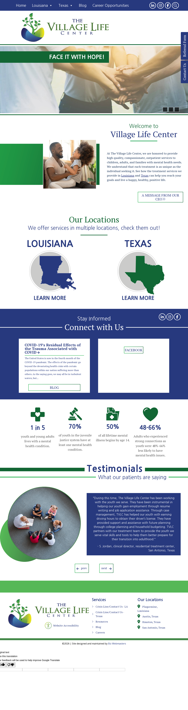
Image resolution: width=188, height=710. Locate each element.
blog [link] (54, 387)
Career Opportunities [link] (110, 5)
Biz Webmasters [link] (117, 643)
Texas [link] (65, 5)
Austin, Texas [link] (150, 616)
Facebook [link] (133, 350)
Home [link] (21, 5)
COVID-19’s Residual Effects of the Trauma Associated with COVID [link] (53, 349)
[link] (153, 5)
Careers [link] (100, 632)
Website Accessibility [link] (66, 625)
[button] (165, 109)
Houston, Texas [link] (151, 622)
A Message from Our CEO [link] (160, 197)
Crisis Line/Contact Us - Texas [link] (110, 614)
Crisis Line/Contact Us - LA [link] (112, 606)
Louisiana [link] (42, 5)
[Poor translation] (10, 664)
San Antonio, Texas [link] (153, 627)
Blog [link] (83, 5)
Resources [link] (102, 621)
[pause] (176, 109)
